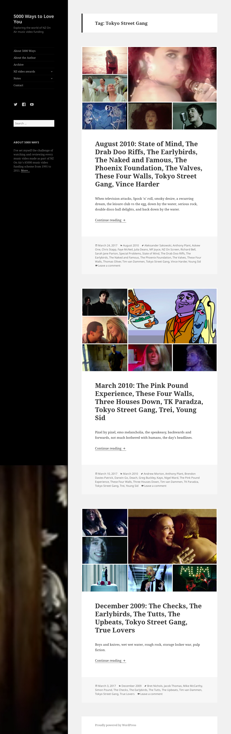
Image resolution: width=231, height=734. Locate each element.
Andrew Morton (154, 474)
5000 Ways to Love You (34, 19)
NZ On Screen (170, 249)
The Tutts (154, 690)
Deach (133, 478)
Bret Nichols (155, 686)
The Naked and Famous (124, 257)
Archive (19, 64)
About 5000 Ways (25, 51)
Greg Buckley (147, 478)
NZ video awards (24, 71)
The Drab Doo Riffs (173, 253)
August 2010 (131, 245)
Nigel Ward (171, 478)
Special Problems (130, 253)
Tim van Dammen (133, 261)
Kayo (160, 478)
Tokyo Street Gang (157, 261)
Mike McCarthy (192, 686)
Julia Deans (141, 249)
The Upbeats (170, 690)
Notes (17, 78)
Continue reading (110, 220)
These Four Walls (121, 482)
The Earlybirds (138, 690)
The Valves (179, 257)
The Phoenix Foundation (155, 257)
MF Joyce (154, 249)
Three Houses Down (146, 482)
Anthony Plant (182, 245)
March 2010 (130, 474)
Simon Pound (103, 690)
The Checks (120, 690)
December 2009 (131, 686)
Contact (18, 85)
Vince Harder (179, 261)
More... (25, 170)
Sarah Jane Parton (106, 253)
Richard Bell (188, 249)
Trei (122, 486)
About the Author (25, 58)
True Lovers (127, 694)
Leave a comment (109, 265)
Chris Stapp (109, 249)
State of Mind (150, 253)
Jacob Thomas (173, 686)
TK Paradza (191, 482)
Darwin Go (121, 478)
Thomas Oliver (112, 261)
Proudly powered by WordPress (115, 725)
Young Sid (194, 261)
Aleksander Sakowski (158, 245)
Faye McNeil (125, 249)
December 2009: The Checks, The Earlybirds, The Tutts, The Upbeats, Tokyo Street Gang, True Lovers (148, 617)
